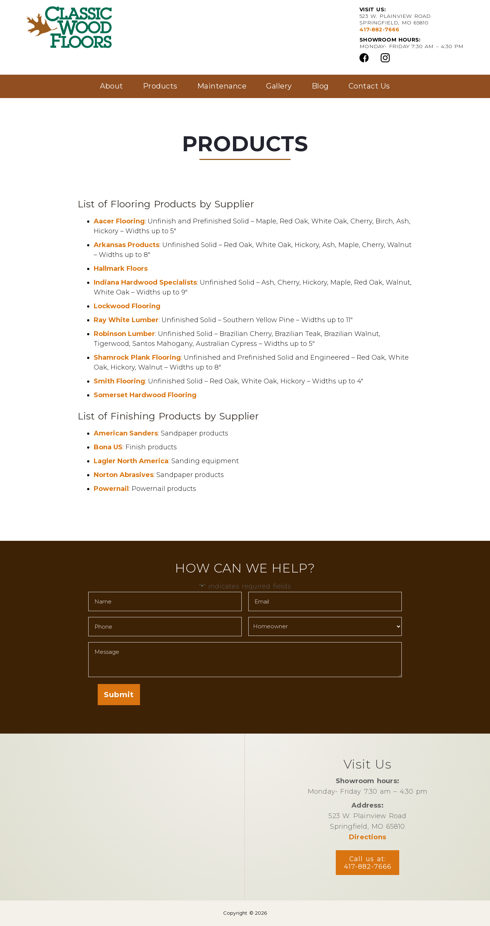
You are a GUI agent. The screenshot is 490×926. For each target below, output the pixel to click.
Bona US (108, 447)
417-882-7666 (379, 29)
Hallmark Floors (121, 269)
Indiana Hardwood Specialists (145, 282)
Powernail (111, 489)
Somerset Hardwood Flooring (145, 395)
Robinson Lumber (124, 334)
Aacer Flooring (119, 221)
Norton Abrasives (123, 475)
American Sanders (126, 433)
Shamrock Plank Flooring (137, 357)
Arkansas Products (126, 245)
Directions (367, 837)
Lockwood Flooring (127, 306)
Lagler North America (131, 461)
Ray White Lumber (126, 320)
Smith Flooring (119, 381)
